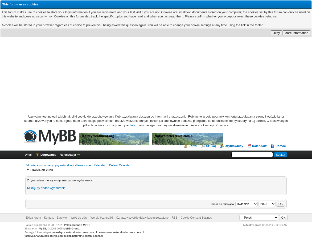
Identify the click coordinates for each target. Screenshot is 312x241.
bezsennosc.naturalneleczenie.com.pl (121, 232)
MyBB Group (71, 228)
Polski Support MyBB (77, 225)
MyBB (42, 228)
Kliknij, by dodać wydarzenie (46, 188)
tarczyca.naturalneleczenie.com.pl (45, 235)
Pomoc (280, 146)
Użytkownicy (234, 146)
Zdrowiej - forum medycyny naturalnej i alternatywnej (58, 165)
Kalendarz (259, 146)
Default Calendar (119, 165)
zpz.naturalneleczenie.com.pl (85, 235)
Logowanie (48, 154)
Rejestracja (68, 154)
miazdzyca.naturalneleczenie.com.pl (74, 232)
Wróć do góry (79, 217)
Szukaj (211, 146)
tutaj (133, 125)
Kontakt (49, 217)
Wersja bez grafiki (101, 217)
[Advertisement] (156, 73)
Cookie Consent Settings (196, 217)
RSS (175, 217)
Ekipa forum (33, 217)
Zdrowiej (62, 217)
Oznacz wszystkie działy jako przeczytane (142, 217)
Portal (193, 146)
